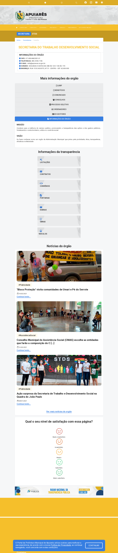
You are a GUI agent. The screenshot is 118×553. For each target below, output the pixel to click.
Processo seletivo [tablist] (59, 105)
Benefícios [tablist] (59, 90)
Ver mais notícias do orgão (59, 376)
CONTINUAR (94, 545)
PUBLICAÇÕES (53, 27)
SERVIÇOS (63, 27)
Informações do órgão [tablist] (58, 119)
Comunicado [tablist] (59, 95)
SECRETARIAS (43, 27)
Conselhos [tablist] (59, 100)
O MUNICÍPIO (33, 27)
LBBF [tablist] (59, 86)
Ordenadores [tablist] (59, 109)
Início (19, 40)
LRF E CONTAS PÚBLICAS (85, 27)
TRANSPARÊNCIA (72, 27)
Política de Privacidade (61, 545)
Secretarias (27, 40)
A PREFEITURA (23, 27)
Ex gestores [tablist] (59, 114)
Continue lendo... (24, 261)
